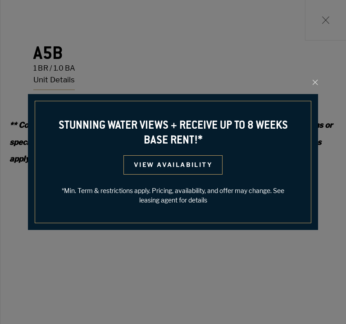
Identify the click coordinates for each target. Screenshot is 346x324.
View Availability (173, 164)
